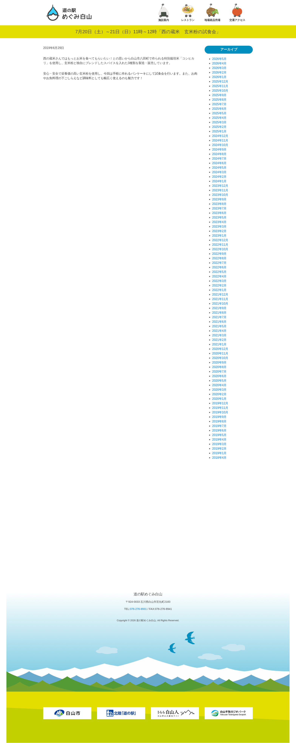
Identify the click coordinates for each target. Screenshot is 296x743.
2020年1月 (219, 398)
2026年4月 (219, 63)
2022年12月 (220, 240)
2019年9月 (219, 416)
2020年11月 (220, 353)
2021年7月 (219, 317)
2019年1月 (219, 453)
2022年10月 (220, 249)
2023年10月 (220, 194)
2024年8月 (219, 154)
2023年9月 (219, 199)
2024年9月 (219, 149)
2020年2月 (219, 394)
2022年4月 (219, 276)
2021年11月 (220, 299)
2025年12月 (220, 81)
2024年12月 (220, 135)
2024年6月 (219, 163)
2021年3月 (219, 335)
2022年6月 (219, 267)
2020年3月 (219, 389)
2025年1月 (219, 131)
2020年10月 (220, 358)
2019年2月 (219, 448)
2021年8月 (219, 312)
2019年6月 (219, 430)
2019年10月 (220, 412)
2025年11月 (220, 86)
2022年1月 (219, 290)
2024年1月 (219, 181)
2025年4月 (219, 117)
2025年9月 (219, 95)
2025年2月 (219, 126)
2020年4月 (219, 385)
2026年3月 (219, 67)
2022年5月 (219, 271)
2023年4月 (219, 222)
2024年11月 (220, 140)
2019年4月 (219, 439)
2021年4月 (219, 330)
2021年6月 (219, 321)
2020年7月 (219, 371)
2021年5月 (219, 326)
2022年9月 (219, 253)
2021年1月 (219, 344)
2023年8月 (219, 203)
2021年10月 (220, 303)
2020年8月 (219, 367)
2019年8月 (219, 421)
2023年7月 (219, 208)
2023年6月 (219, 212)
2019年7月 (219, 425)
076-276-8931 (138, 608)
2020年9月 (219, 362)
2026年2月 (219, 72)
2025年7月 (219, 104)
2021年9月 (219, 308)
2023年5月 (219, 217)
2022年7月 (219, 262)
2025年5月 (219, 113)
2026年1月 (219, 77)
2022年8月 (219, 258)
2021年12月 (220, 294)
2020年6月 (219, 376)
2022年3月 (219, 280)
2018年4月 (219, 457)
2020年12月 (220, 348)
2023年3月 (219, 226)
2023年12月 (220, 185)
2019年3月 (219, 444)
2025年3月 (219, 122)
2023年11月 (220, 190)
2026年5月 (219, 58)
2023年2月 (219, 231)
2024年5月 (219, 167)
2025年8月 (219, 99)
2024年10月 (220, 145)
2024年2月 (219, 176)
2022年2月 (219, 285)
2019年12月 (220, 403)
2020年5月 (219, 380)
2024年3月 (219, 172)
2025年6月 (219, 108)
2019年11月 (220, 407)
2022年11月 (220, 244)
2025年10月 (220, 90)
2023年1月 (219, 235)
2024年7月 (219, 158)
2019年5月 (219, 435)
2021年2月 (219, 339)
